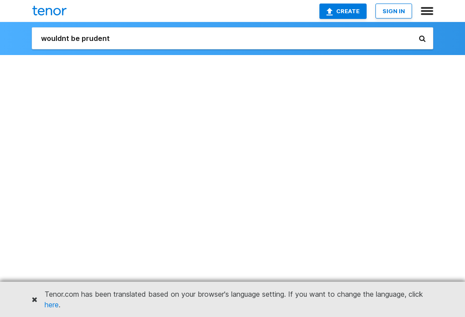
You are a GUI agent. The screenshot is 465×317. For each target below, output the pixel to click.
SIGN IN (393, 11)
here (52, 304)
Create (343, 11)
